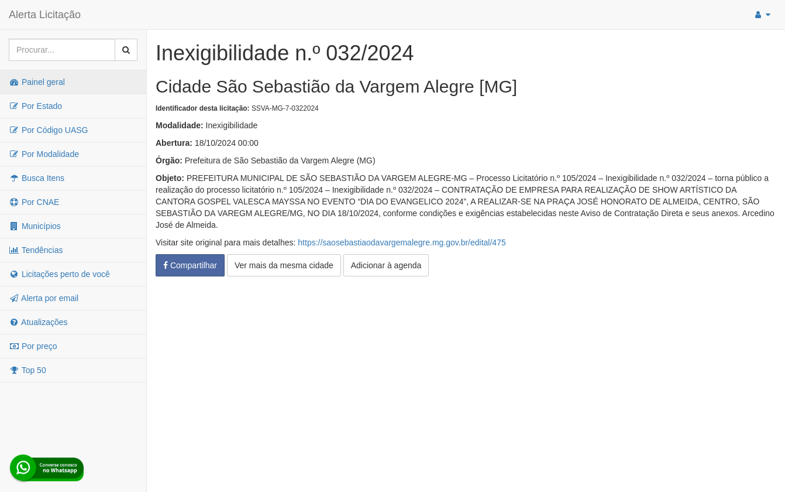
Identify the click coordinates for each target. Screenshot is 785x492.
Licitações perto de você (59, 274)
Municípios (35, 226)
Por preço (33, 346)
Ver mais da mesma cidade (284, 265)
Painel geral (37, 82)
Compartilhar (190, 265)
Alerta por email (43, 298)
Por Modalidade (44, 154)
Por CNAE (34, 202)
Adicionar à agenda (386, 265)
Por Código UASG (48, 130)
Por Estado (35, 106)
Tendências (36, 250)
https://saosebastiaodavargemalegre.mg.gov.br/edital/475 (401, 242)
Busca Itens (36, 178)
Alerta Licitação (45, 14)
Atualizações (38, 322)
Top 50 (27, 370)
